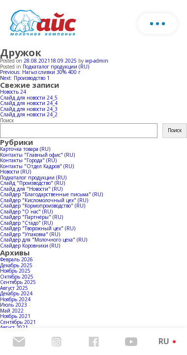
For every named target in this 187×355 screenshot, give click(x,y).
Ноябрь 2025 (15, 270)
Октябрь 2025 (16, 276)
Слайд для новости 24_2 (29, 114)
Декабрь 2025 (16, 265)
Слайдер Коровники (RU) (30, 245)
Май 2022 (12, 310)
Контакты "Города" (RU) (28, 160)
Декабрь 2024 (16, 293)
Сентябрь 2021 (18, 322)
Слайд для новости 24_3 (29, 109)
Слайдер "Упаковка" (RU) (30, 234)
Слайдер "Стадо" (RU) (26, 222)
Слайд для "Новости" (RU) (31, 188)
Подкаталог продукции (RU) (56, 66)
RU (163, 341)
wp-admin (96, 60)
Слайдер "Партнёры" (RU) (31, 216)
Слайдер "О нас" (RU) (26, 211)
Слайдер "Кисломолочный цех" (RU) (44, 200)
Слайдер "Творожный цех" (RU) (37, 228)
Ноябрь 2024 (15, 299)
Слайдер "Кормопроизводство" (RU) (42, 205)
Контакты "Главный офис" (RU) (37, 154)
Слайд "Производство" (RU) (32, 182)
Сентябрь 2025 (18, 282)
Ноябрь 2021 (15, 316)
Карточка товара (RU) (25, 148)
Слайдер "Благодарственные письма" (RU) (51, 194)
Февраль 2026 (16, 259)
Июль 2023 (13, 304)
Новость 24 (13, 91)
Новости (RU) (15, 171)
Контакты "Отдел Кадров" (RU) (37, 166)
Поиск (7, 120)
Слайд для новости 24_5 (29, 97)
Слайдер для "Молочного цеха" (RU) (43, 239)
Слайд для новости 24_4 (29, 103)
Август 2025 (14, 287)
